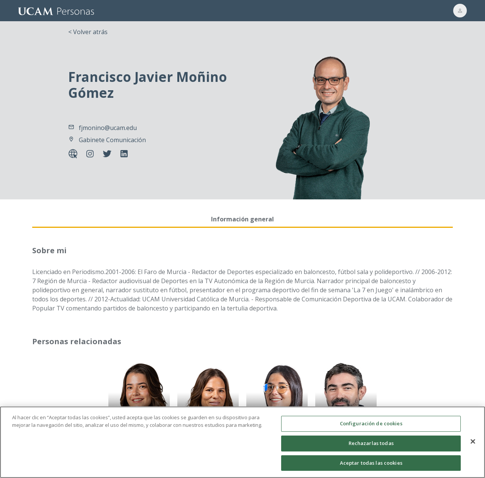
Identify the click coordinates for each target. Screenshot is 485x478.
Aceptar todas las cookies (371, 468)
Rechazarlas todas (371, 449)
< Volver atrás (88, 32)
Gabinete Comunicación (112, 140)
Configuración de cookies (371, 429)
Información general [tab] (242, 219)
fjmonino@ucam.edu (108, 128)
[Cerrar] (473, 447)
